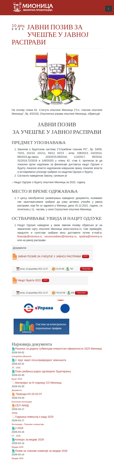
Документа (17, 390)
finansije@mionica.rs (29, 236)
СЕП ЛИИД (22, 405)
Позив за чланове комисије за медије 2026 (41, 450)
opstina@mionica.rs (90, 236)
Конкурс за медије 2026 (29, 439)
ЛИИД (14, 413)
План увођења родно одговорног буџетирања (43, 371)
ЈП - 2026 (16, 367)
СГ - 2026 (16, 436)
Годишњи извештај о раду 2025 (34, 416)
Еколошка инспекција (22, 402)
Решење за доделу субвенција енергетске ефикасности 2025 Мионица (58, 348)
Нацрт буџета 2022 (29, 280)
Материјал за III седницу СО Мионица (38, 382)
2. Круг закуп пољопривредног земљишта (40, 360)
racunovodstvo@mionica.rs (60, 236)
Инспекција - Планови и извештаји (28, 424)
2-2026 (19, 428)
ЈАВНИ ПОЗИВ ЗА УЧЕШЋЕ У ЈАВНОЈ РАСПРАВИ (50, 34)
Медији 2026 (17, 447)
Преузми (86, 269)
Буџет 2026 (17, 379)
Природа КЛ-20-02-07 (28, 393)
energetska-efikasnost (21, 356)
